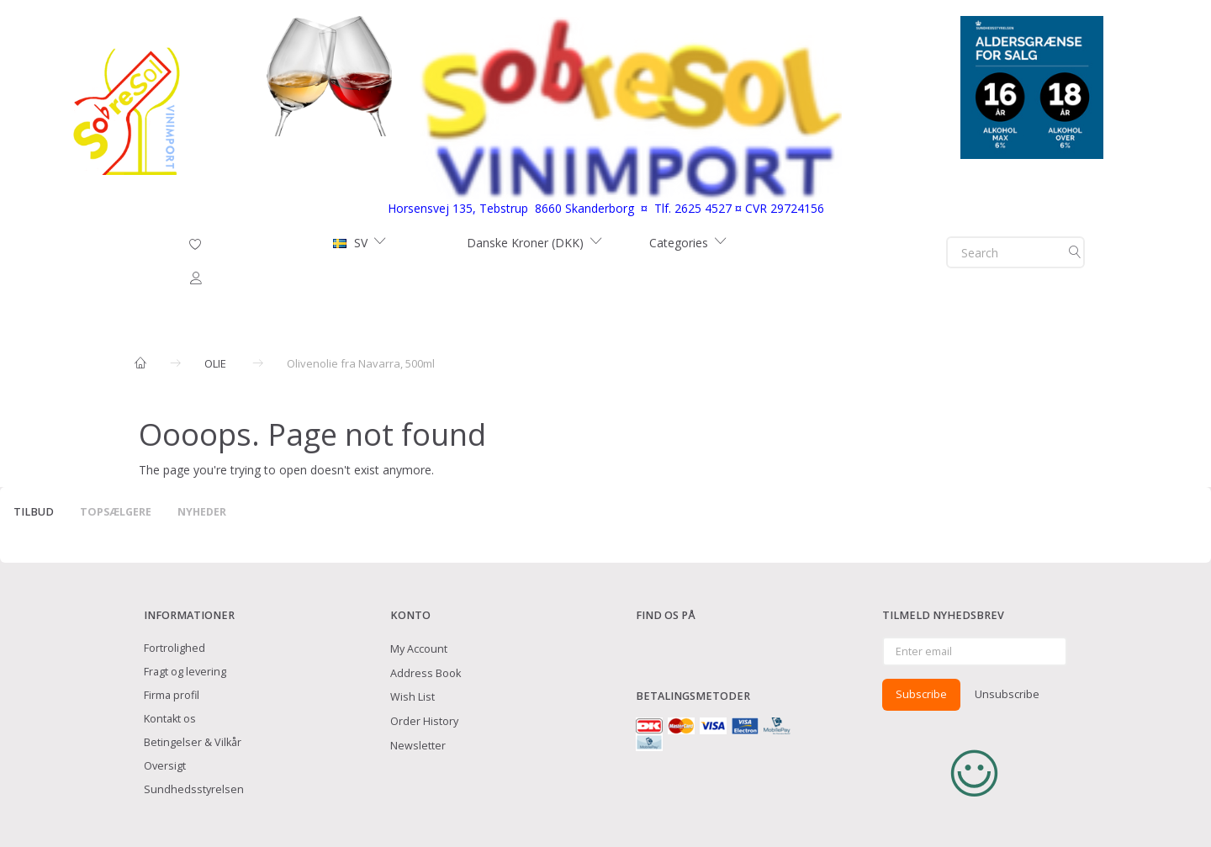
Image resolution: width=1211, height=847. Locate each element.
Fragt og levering (185, 671)
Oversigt (165, 766)
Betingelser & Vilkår (192, 742)
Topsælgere (115, 512)
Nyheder (201, 512)
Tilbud (33, 512)
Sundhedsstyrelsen (194, 789)
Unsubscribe (1007, 693)
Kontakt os (170, 719)
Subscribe (921, 693)
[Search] (1075, 252)
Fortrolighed (174, 648)
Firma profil (171, 695)
